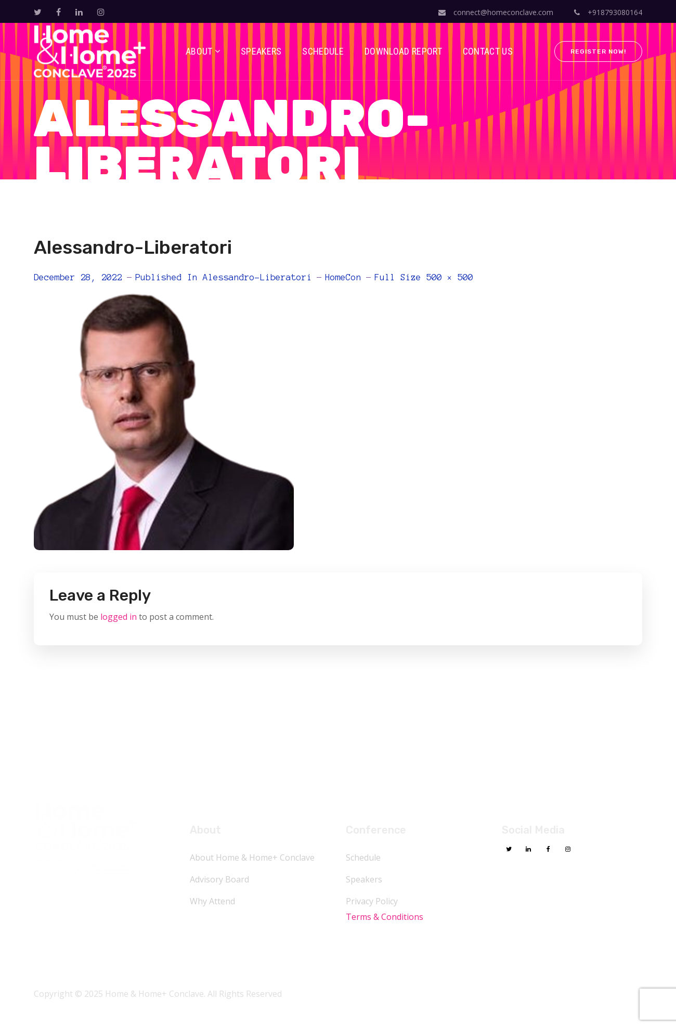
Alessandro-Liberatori (257, 277)
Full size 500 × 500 (423, 277)
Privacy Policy (372, 901)
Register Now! (598, 51)
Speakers (364, 879)
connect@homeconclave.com (495, 12)
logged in (118, 616)
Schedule (363, 857)
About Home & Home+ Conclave (252, 857)
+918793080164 (608, 12)
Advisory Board (219, 879)
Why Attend (212, 901)
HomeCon (343, 277)
